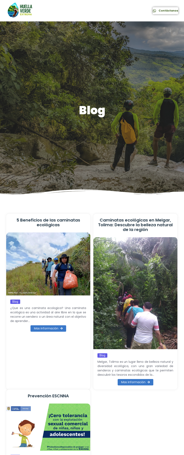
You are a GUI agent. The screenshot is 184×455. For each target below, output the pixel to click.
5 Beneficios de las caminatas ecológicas (48, 222)
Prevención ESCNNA (48, 396)
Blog (15, 301)
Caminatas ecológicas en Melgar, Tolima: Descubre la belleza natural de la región (135, 225)
